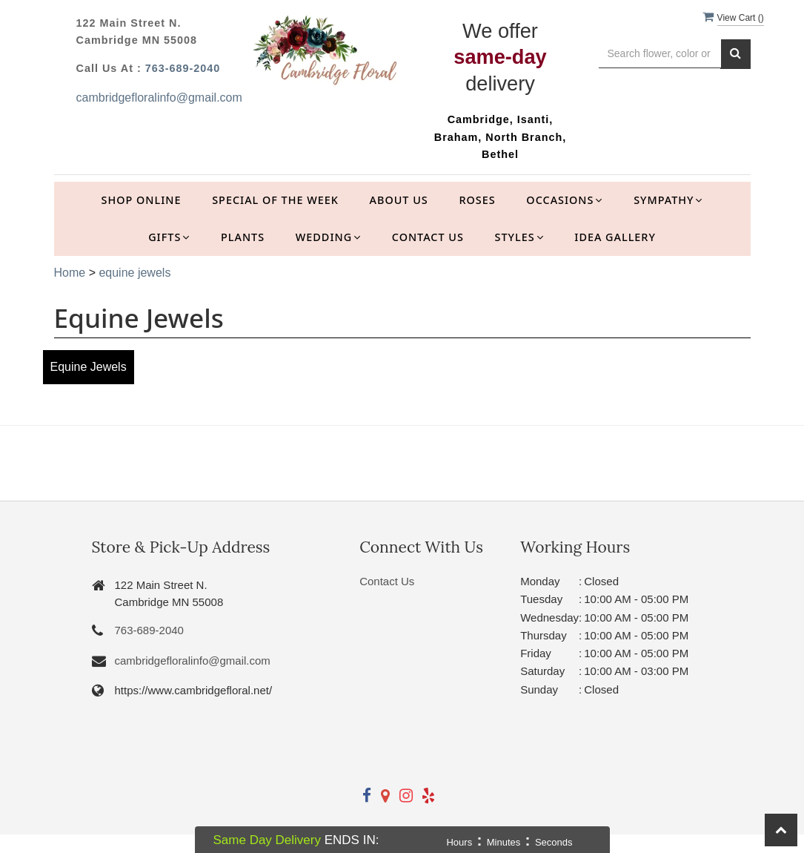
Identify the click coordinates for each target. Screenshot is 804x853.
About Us (399, 200)
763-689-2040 (183, 68)
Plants (243, 237)
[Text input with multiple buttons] (660, 53)
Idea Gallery (615, 237)
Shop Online (142, 200)
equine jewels (134, 272)
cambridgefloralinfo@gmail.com (159, 97)
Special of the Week (275, 200)
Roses (477, 200)
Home (70, 272)
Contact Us (428, 237)
